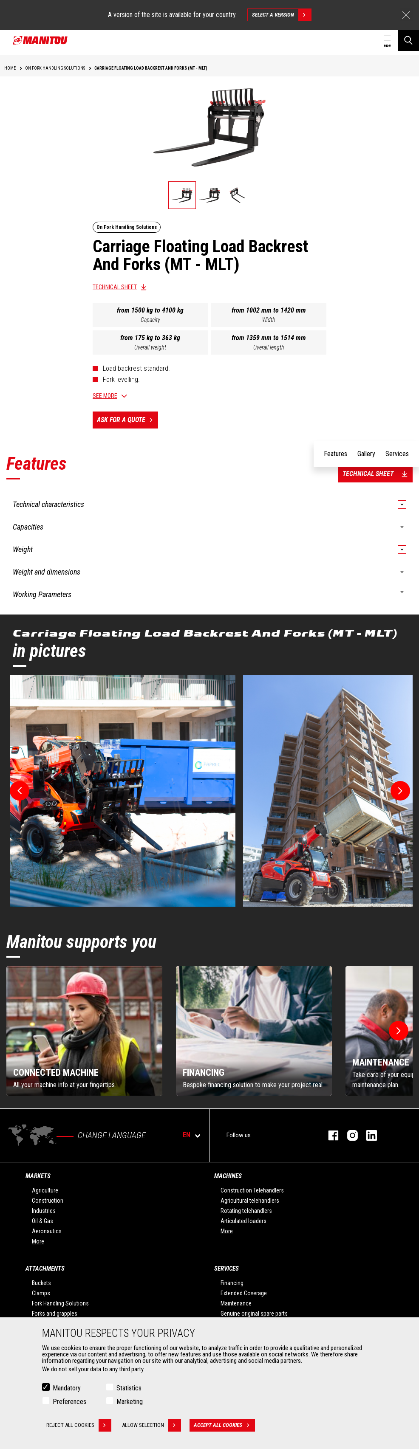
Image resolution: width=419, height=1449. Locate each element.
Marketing (129, 1402)
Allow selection (151, 1425)
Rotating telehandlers (246, 1210)
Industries (44, 1210)
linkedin (367, 1135)
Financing (232, 1283)
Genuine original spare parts (254, 1313)
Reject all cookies (78, 1425)
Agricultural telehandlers (250, 1200)
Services (226, 1268)
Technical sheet (115, 287)
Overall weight (150, 347)
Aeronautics (47, 1231)
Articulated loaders (243, 1221)
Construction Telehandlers (252, 1190)
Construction (47, 1200)
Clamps (41, 1293)
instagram (348, 1135)
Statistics (129, 1388)
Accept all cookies (224, 1425)
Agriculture (45, 1190)
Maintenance (236, 1303)
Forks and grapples (54, 1313)
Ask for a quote (127, 420)
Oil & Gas (42, 1221)
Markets (38, 1176)
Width (268, 320)
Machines (228, 1176)
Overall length (268, 347)
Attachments (45, 1268)
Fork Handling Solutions (60, 1303)
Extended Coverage (244, 1293)
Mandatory (67, 1388)
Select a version (281, 15)
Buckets (41, 1283)
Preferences (69, 1402)
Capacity (150, 320)
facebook (329, 1135)
